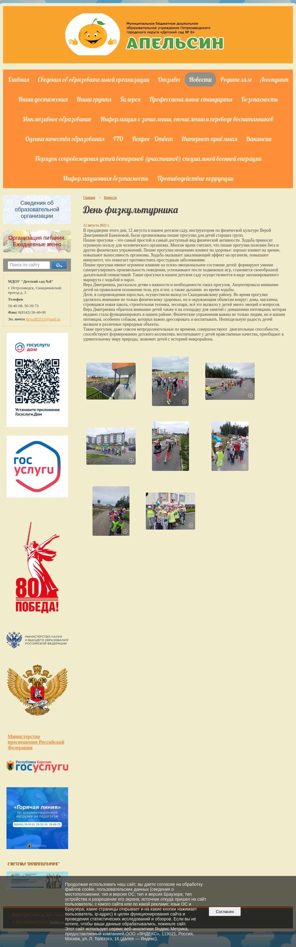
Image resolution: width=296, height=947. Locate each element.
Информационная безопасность (106, 178)
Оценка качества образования (65, 139)
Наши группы (94, 99)
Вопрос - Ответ (152, 139)
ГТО (118, 139)
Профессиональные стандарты (190, 99)
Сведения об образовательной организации (93, 79)
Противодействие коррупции (195, 178)
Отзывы (169, 79)
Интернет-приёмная (209, 139)
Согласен (225, 911)
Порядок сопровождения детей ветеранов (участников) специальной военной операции (148, 158)
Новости (200, 79)
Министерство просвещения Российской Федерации (36, 742)
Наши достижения (43, 99)
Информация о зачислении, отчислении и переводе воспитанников (186, 119)
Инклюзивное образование (57, 119)
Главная (18, 79)
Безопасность (259, 99)
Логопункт (274, 79)
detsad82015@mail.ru (43, 319)
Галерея (130, 99)
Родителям (236, 79)
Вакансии (258, 139)
